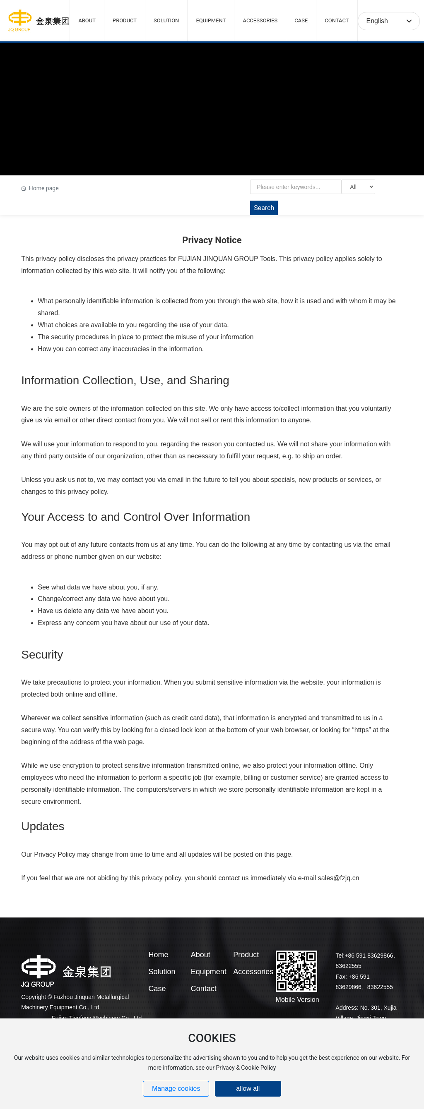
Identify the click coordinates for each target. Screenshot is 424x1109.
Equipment (208, 972)
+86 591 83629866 (368, 955)
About (200, 955)
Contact (204, 988)
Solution (161, 972)
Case (157, 988)
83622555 (348, 966)
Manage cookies (176, 1088)
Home (158, 955)
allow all (248, 1088)
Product (246, 955)
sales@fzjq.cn (338, 877)
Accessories (253, 972)
